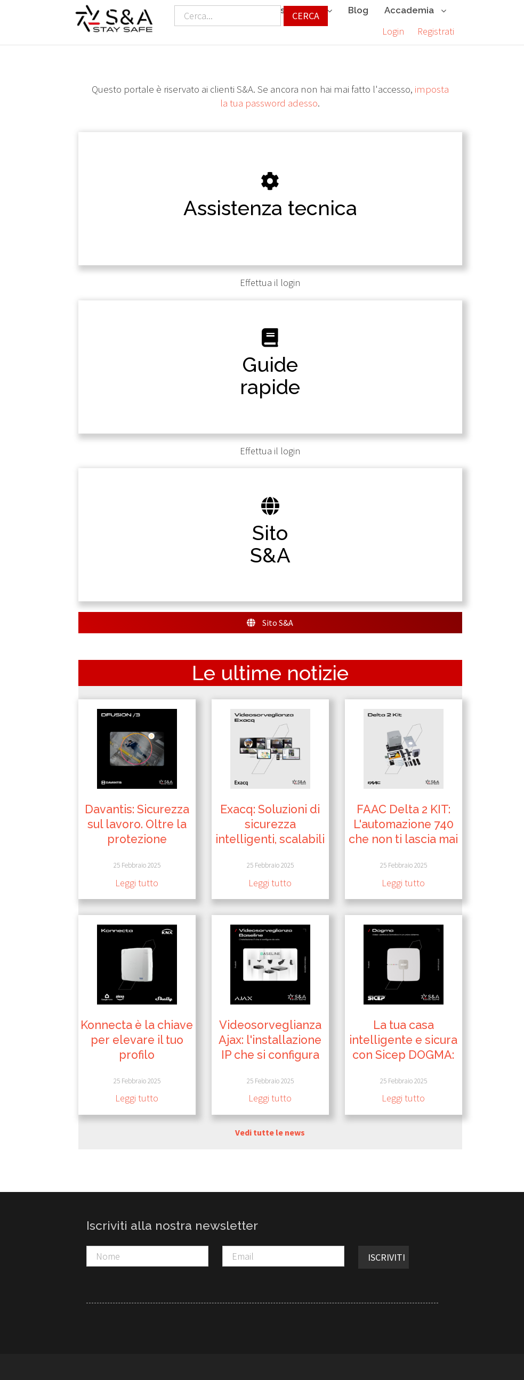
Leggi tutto (136, 882)
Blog (358, 10)
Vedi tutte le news (270, 1131)
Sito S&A (270, 621)
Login (393, 31)
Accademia (415, 11)
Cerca (305, 16)
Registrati (435, 31)
